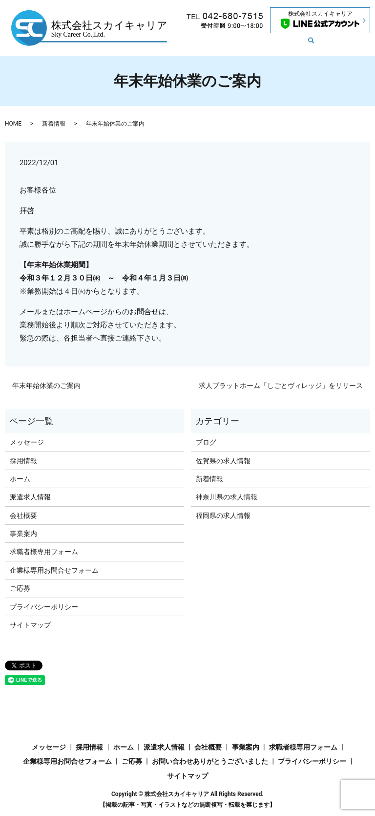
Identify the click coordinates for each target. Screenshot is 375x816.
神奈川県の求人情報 (226, 497)
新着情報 (259, 30)
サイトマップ (30, 625)
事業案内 (23, 533)
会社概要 (334, 30)
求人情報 (225, 30)
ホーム (194, 30)
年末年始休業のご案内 (46, 385)
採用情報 (232, 45)
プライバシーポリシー (44, 607)
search (262, 46)
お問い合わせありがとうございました (210, 761)
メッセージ (297, 30)
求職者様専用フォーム (44, 552)
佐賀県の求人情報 (223, 461)
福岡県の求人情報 (223, 515)
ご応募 (20, 588)
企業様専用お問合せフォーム (54, 570)
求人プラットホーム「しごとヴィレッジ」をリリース (281, 385)
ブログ (206, 442)
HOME (13, 123)
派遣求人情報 (30, 497)
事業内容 (197, 45)
